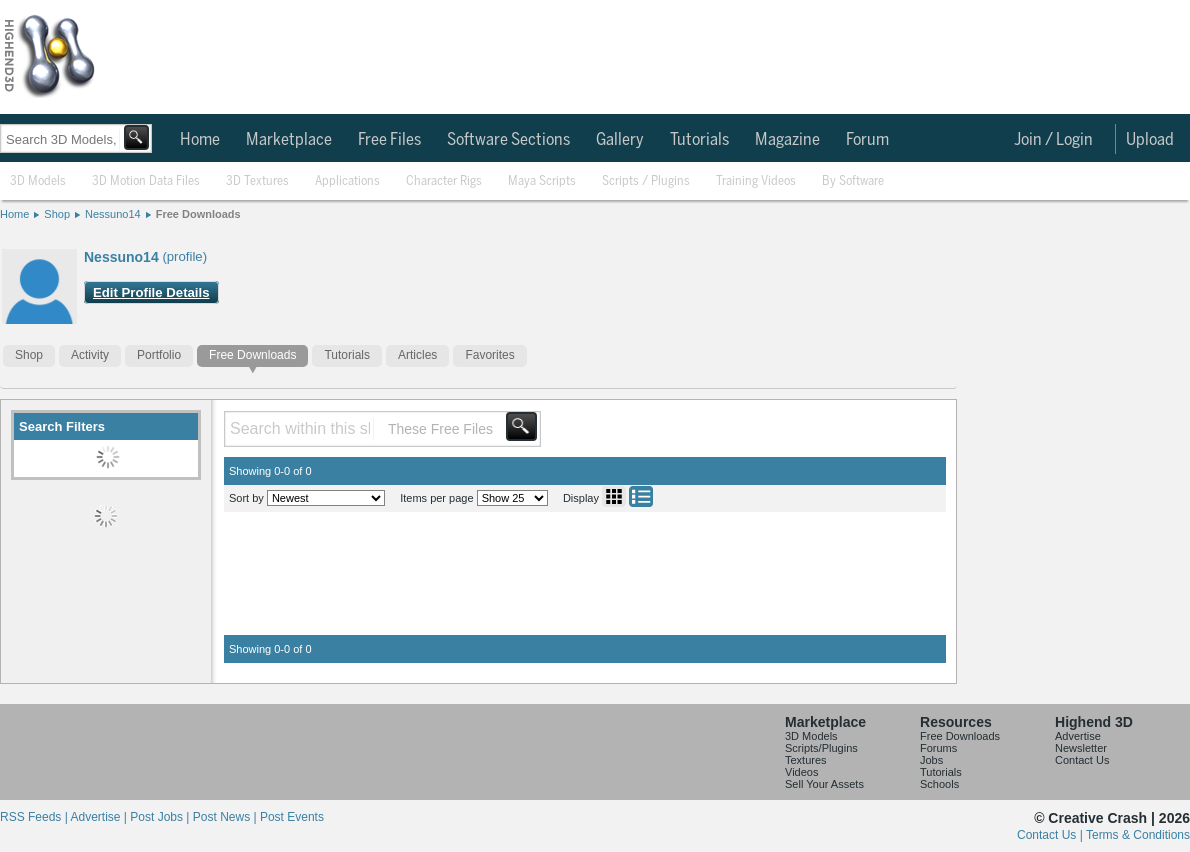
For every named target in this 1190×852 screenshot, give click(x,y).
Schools (939, 784)
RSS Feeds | (35, 817)
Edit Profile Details (151, 292)
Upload (1150, 140)
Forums (938, 748)
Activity (90, 355)
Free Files (389, 140)
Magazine (787, 140)
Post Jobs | (161, 817)
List (641, 496)
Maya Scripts (542, 181)
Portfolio (159, 355)
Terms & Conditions (1138, 835)
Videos (801, 772)
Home (200, 140)
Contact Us (1082, 760)
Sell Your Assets (824, 784)
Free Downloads (198, 214)
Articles (417, 355)
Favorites (489, 355)
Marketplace (289, 140)
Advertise (1078, 736)
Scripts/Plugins (821, 748)
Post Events (292, 817)
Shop (57, 214)
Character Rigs (444, 181)
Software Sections (508, 140)
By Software (853, 181)
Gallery (620, 140)
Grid (614, 496)
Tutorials (699, 140)
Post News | (226, 817)
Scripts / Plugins (646, 181)
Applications (347, 181)
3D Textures (257, 181)
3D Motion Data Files (146, 181)
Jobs (931, 760)
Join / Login (1053, 140)
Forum (867, 140)
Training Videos (756, 181)
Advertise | (100, 817)
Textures (806, 760)
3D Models (38, 181)
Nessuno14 (113, 214)
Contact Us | (1051, 835)
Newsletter (1081, 748)
